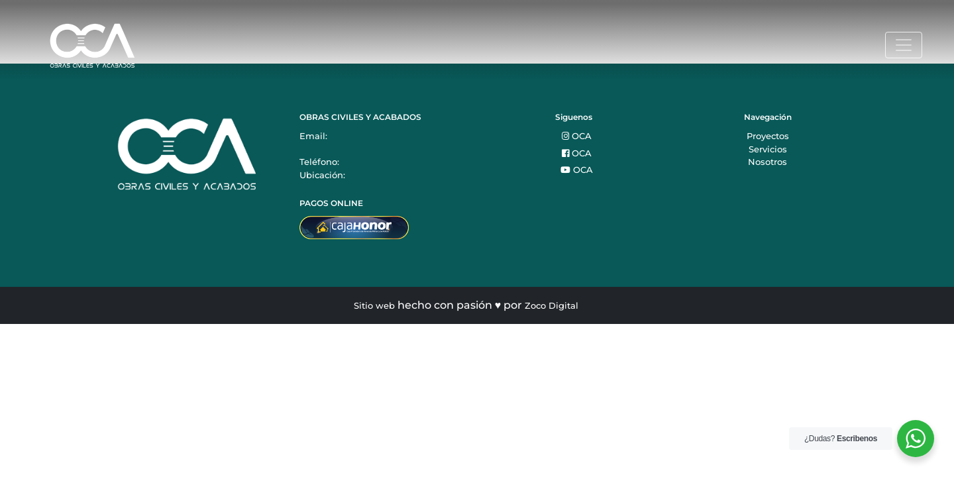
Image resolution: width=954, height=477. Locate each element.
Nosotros (767, 161)
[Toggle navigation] (903, 45)
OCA (577, 136)
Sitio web (374, 305)
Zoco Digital (551, 305)
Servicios (768, 149)
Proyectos (768, 136)
